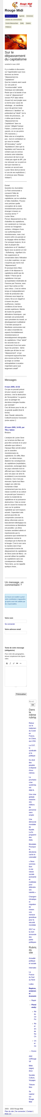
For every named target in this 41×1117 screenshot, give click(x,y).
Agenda (21, 16)
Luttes (31, 984)
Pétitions (8, 27)
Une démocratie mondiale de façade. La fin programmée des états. (34, 829)
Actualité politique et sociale (32, 960)
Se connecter (10, 624)
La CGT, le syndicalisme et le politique (34, 750)
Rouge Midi (14, 10)
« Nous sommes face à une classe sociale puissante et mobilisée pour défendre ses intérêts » (32, 876)
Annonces (29, 16)
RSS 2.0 (8, 1114)
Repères (34, 1000)
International (33, 968)
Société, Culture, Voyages (32, 1077)
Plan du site (9, 1111)
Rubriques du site (11, 16)
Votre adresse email (13, 629)
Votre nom (9, 618)
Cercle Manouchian (11, 23)
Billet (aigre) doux (31, 1068)
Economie (35, 1051)
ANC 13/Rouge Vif (32, 1058)
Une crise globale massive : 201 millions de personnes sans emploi (33, 804)
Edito (22, 23)
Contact (30, 1111)
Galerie (28, 23)
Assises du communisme (13, 19)
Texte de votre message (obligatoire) (14, 649)
